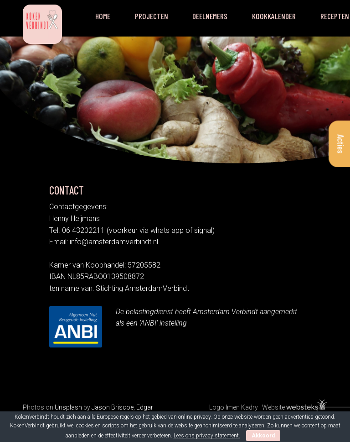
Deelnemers (209, 16)
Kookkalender (274, 16)
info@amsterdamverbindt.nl (114, 241)
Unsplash (68, 407)
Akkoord (263, 435)
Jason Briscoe (113, 407)
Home (102, 16)
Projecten (151, 16)
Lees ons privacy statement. (207, 435)
